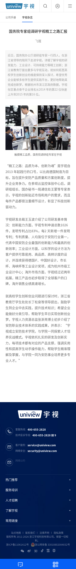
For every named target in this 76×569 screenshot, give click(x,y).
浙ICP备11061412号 (17, 544)
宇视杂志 (27, 17)
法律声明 (44, 533)
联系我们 (30, 533)
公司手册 (10, 17)
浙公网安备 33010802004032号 (50, 545)
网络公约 (20, 460)
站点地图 (16, 533)
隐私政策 (58, 533)
